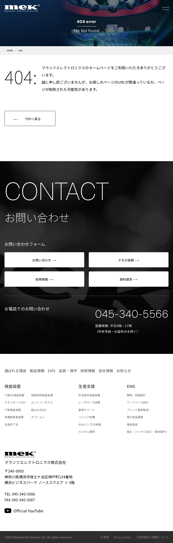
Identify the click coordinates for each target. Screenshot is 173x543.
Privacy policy (122, 537)
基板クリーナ (86, 410)
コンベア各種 (86, 417)
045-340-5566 (131, 314)
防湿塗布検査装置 (89, 395)
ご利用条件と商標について (152, 537)
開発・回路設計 (136, 395)
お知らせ (123, 370)
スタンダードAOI (15, 402)
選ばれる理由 (15, 370)
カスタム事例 (86, 431)
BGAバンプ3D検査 (89, 424)
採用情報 (87, 370)
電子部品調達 (135, 417)
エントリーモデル (42, 402)
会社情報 (105, 370)
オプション (38, 417)
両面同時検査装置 (42, 395)
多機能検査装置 (14, 417)
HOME (10, 50)
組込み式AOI (39, 410)
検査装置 (13, 386)
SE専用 (104, 537)
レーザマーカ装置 (89, 402)
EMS (51, 370)
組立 (147, 431)
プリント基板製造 (138, 410)
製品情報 (37, 370)
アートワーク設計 (137, 402)
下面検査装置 (13, 410)
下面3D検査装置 (14, 395)
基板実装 (132, 424)
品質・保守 (68, 370)
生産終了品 (11, 424)
